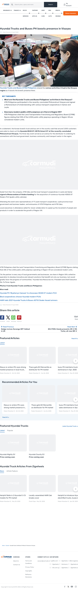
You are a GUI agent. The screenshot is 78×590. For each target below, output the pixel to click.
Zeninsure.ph (63, 564)
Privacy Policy (29, 567)
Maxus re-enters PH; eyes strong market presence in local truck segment (13, 368)
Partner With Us (35, 13)
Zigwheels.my (72, 564)
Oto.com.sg (54, 567)
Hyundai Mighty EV (7, 454)
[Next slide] (75, 360)
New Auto (50, 13)
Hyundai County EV (36, 454)
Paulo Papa (32, 501)
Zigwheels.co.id (64, 561)
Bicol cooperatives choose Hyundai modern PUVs (20, 297)
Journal (7, 545)
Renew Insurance (70, 13)
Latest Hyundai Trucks (69, 426)
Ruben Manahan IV (7, 32)
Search (50, 4)
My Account (67, 4)
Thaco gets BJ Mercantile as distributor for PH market (40, 368)
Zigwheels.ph (54, 564)
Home (3, 545)
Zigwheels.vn (63, 567)
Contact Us (16, 564)
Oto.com (54, 561)
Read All (74, 338)
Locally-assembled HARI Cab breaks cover (40, 496)
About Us (16, 561)
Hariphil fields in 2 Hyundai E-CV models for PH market (13, 496)
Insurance (6, 10)
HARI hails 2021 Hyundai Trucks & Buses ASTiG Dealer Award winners (28, 300)
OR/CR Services (25, 13)
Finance (16, 10)
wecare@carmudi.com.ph (45, 561)
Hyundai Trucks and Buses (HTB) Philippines (18, 88)
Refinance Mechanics (28, 576)
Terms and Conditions (28, 562)
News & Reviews (58, 13)
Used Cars (43, 13)
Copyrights (28, 571)
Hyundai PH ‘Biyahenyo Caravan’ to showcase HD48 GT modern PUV (28, 293)
